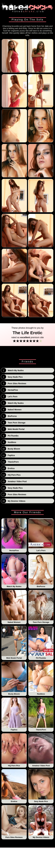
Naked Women (14, 606)
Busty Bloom (14, 678)
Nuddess (40, 678)
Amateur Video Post (40, 750)
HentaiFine (14, 535)
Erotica (14, 785)
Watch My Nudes (14, 570)
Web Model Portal (14, 642)
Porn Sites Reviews (14, 821)
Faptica (14, 714)
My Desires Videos (40, 821)
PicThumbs (40, 642)
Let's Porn (40, 535)
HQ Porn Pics (14, 750)
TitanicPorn (40, 714)
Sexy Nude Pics (40, 785)
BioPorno (40, 570)
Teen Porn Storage (40, 606)
